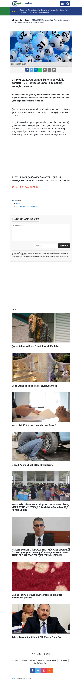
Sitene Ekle (63, 660)
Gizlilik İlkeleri (51, 660)
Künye (24, 660)
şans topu (20, 203)
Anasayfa (16, 660)
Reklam (41, 660)
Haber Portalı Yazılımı (23, 678)
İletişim (32, 660)
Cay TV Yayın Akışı (40, 663)
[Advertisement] (41, 156)
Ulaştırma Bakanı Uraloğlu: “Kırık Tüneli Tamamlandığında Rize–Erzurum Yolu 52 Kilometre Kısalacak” (45, 11)
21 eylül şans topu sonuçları (26, 206)
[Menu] (62, 4)
